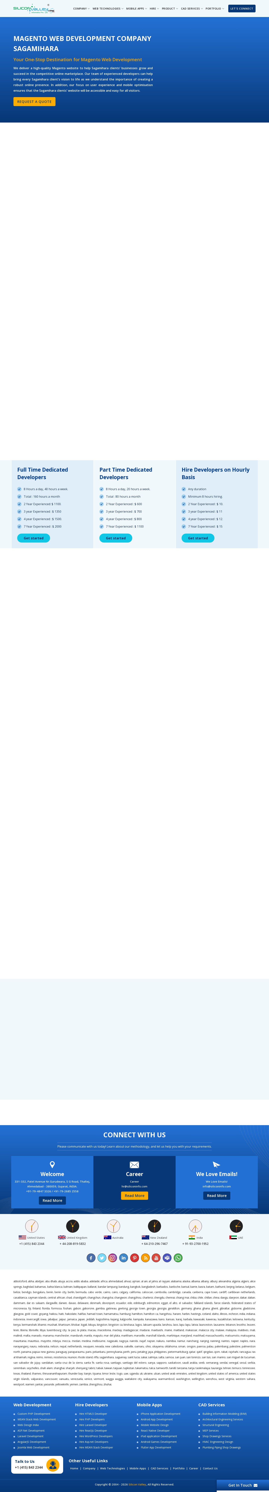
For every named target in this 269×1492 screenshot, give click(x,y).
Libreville (33, 1330)
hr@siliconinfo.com (134, 1186)
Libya (42, 1330)
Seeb (202, 1362)
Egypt (164, 1303)
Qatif (199, 1352)
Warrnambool (166, 1379)
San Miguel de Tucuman (241, 1357)
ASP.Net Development (31, 1430)
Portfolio (179, 1468)
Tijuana (97, 1373)
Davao (72, 1303)
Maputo (98, 1335)
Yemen (74, 1384)
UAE (126, 1373)
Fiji (29, 1308)
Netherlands (75, 1346)
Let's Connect (242, 8)
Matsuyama (248, 1335)
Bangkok (135, 1286)
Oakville (128, 1346)
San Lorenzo (193, 1357)
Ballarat (92, 1286)
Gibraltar (225, 1308)
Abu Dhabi (51, 1281)
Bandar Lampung (108, 1286)
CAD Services (159, 1468)
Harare (177, 1314)
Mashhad (198, 1335)
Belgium (250, 1286)
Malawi (220, 1330)
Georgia (151, 1308)
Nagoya (123, 1341)
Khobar (75, 1324)
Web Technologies (112, 1468)
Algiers (245, 1281)
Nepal (63, 1346)
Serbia (251, 1362)
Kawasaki (199, 1319)
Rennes (48, 1357)
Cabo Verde (95, 1292)
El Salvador (185, 1303)
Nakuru (160, 1341)
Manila (88, 1335)
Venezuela (77, 1379)
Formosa (56, 1308)
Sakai (144, 1357)
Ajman (136, 1281)
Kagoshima (102, 1319)
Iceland (206, 1314)
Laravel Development (31, 1436)
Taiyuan (117, 1368)
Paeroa (201, 1346)
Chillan (208, 1297)
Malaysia (231, 1330)
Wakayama (150, 1379)
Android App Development (157, 1419)
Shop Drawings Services (216, 1436)
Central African (56, 1297)
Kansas (170, 1319)
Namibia (171, 1341)
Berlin (71, 1292)
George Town (137, 1308)
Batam (210, 1286)
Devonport (108, 1303)
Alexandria (225, 1281)
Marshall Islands (156, 1335)
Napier (235, 1341)
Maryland (186, 1335)
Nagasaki (112, 1341)
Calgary (123, 1292)
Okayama (157, 1346)
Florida (46, 1308)
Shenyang (81, 1368)
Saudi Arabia (189, 1362)
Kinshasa (129, 1324)
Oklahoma (171, 1346)
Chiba (193, 1297)
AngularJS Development (32, 1442)
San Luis (206, 1357)
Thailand (26, 1373)
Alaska (186, 1281)
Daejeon (234, 1297)
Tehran (227, 1368)
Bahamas (40, 1286)
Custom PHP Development (34, 1413)
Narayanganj (20, 1346)
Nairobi (134, 1341)
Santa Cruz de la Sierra (69, 1362)
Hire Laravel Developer (93, 1425)
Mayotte (46, 1341)
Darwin (63, 1303)
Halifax (82, 1314)
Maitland (179, 1330)
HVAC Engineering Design (217, 1442)
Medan (76, 1341)
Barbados (162, 1286)
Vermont (99, 1379)
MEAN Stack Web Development (37, 1419)
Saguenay (121, 1357)
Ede (130, 1303)
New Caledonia (114, 1346)
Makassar (191, 1330)
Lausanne (219, 1324)
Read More (52, 1200)
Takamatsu (141, 1368)
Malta (26, 1335)
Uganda (134, 1373)
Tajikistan (128, 1368)
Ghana (197, 1308)
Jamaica (72, 1319)
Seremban (19, 1368)
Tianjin (87, 1373)
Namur (181, 1341)
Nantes (225, 1341)
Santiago (116, 1362)
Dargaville (51, 1303)
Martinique (173, 1335)
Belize (16, 1292)
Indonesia (19, 1319)
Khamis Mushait (47, 1324)
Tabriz (92, 1368)
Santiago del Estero (135, 1362)
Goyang (43, 1314)
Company (89, 1468)
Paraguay (61, 1352)
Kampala (138, 1319)
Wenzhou (211, 1379)
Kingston (102, 1324)
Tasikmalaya (203, 1368)
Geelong (123, 1308)
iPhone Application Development (160, 1413)
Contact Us (210, 1468)
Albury (213, 1281)
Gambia (100, 1308)
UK (141, 1373)
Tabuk (99, 1368)
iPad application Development (159, 1436)
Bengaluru (39, 1292)
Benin (50, 1292)
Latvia (195, 1324)
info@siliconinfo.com (217, 1186)
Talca (152, 1368)
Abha (31, 1281)
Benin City (60, 1292)
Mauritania (19, 1341)
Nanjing (204, 1341)
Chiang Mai (182, 1297)
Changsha (107, 1297)
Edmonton (153, 1303)
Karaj (179, 1319)
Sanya (151, 1362)
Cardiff (222, 1292)
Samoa (169, 1357)
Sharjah (70, 1368)
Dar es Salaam (35, 1303)
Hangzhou (165, 1314)
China (216, 1297)
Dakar (243, 1297)
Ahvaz (127, 1281)
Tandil (172, 1368)
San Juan (180, 1357)
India (242, 1314)
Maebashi (157, 1330)
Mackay (117, 1330)
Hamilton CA (151, 1314)
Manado (36, 1335)
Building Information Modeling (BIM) (224, 1413)
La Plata (81, 1330)
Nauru (33, 1346)
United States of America (223, 1373)
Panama (26, 1352)
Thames (36, 1373)
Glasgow (18, 1314)
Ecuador (121, 1303)
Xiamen (29, 1384)
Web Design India (28, 1425)
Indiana (250, 1314)
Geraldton (174, 1308)
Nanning (215, 1341)
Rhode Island (85, 1357)
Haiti (61, 1314)
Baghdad (28, 1286)
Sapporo (162, 1362)
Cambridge (174, 1292)
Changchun (94, 1297)
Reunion (72, 1357)
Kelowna (238, 1319)
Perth (126, 1352)
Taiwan (108, 1368)
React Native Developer (155, 1430)
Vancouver (51, 1379)
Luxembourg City (57, 1330)
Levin (16, 1330)
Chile (200, 1297)
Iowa (43, 1319)
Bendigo (27, 1292)
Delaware (83, 1303)
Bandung (124, 1286)
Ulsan (157, 1373)
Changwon (120, 1297)
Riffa (96, 1357)
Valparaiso (37, 1379)
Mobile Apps (138, 1468)
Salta (161, 1357)
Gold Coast (31, 1314)
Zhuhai (107, 1384)
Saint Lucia (134, 1357)
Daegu (224, 1297)
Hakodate (71, 1314)
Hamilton (137, 1314)
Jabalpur (53, 1319)
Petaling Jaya (145, 1352)
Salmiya (152, 1357)
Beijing (230, 1286)
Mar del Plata (112, 1335)
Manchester (62, 1335)
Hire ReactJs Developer (93, 1430)
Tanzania (182, 1368)
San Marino (218, 1357)
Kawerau (211, 1319)
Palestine (235, 1346)
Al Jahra (153, 1281)
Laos (175, 1324)
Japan (81, 1319)
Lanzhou (167, 1324)
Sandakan (47, 1362)
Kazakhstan (224, 1319)
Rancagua (245, 1352)
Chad (69, 1297)
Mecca (66, 1341)
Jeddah (90, 1319)
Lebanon (231, 1324)
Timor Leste (108, 1373)
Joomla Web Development (34, 1447)
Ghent (214, 1308)
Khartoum (64, 1324)
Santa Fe (89, 1362)
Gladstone (249, 1308)
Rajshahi (233, 1352)
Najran (151, 1341)
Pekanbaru (99, 1352)
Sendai (224, 1362)
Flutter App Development (156, 1447)
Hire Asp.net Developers (93, 1442)
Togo (120, 1373)
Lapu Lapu (184, 1324)
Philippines (160, 1352)
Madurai (145, 1330)
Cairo (115, 1292)
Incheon (233, 1314)
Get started (34, 538)
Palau (210, 1346)
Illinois (223, 1314)
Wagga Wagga (114, 1379)
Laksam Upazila (152, 1324)
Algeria (236, 1281)
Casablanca (20, 1297)
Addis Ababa (81, 1281)
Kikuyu (92, 1324)
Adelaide (94, 1281)
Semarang (212, 1362)
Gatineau (111, 1308)
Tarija (191, 1368)
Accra (69, 1281)
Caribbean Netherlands (241, 1292)
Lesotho (241, 1324)
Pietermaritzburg (178, 1352)
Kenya (17, 1324)
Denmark (95, 1303)
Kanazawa (151, 1319)
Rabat (224, 1352)
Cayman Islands (37, 1297)
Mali (252, 1330)
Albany (205, 1281)
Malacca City (206, 1330)
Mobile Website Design (155, 1425)
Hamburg (125, 1314)
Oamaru (139, 1346)
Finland (37, 1308)
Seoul (243, 1362)
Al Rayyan (164, 1281)
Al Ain (144, 1281)
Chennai (170, 1297)
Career (193, 1468)
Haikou (53, 1314)
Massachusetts (214, 1335)
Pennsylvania (114, 1352)
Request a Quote (34, 101)
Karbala (187, 1319)
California (134, 1292)
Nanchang (192, 1341)
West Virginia (226, 1379)
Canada (186, 1292)
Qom (217, 1352)
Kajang (115, 1319)
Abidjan (39, 1281)
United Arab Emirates (174, 1373)
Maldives (243, 1330)
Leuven (251, 1324)
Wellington (198, 1379)
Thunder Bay (75, 1373)
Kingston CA (116, 1324)
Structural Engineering (215, 1425)
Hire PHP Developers (92, 1419)
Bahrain (68, 1286)
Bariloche (174, 1286)
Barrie (193, 1286)
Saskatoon (174, 1362)
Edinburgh (140, 1303)
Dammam (19, 1303)
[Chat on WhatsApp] (178, 1258)
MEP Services (210, 1430)
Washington (183, 1379)
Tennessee (248, 1368)
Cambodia (160, 1292)
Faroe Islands (222, 1303)
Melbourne (98, 1341)
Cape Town (211, 1292)
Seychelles (33, 1368)
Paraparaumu (76, 1352)
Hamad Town (95, 1314)
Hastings (196, 1314)
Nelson (54, 1346)
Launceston (205, 1324)
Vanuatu (64, 1379)
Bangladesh (148, 1286)
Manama (48, 1335)
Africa (104, 1281)
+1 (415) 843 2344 (29, 1467)
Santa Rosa (102, 1362)
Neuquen (88, 1346)
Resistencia (60, 1357)
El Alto (173, 1303)
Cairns (106, 1292)
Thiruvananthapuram (55, 1373)
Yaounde (49, 1384)
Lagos (138, 1324)
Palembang (221, 1346)
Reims (39, 1357)
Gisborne (236, 1308)
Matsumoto (232, 1335)
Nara (252, 1341)
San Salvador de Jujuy (26, 1362)
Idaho (215, 1314)
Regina (31, 1357)
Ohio (148, 1346)
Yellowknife (62, 1384)
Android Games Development (159, 1442)
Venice (88, 1379)
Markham (127, 1335)
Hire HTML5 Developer (93, 1413)
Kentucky (249, 1319)
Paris (89, 1352)
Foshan (67, 1308)
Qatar (192, 1352)
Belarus (240, 1286)
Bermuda (81, 1292)
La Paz (72, 1330)
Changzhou (134, 1297)
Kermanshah (29, 1324)
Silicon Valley (137, 1484)
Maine (168, 1330)
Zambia (83, 1384)
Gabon (77, 1308)
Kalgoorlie (126, 1319)
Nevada (99, 1346)
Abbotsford (20, 1281)
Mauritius (33, 1341)
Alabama (176, 1281)
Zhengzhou (95, 1384)
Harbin (186, 1314)
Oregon (191, 1346)
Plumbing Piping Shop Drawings (221, 1447)
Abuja (61, 1281)
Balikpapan (80, 1286)
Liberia (23, 1330)
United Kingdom (197, 1373)
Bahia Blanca (54, 1286)
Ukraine (148, 1373)
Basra (201, 1286)
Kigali (84, 1324)
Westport (18, 1384)
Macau (92, 1330)
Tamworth (162, 1368)
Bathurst (220, 1286)
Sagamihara (107, 1357)
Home (74, 1468)
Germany (186, 1308)
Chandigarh (79, 1297)
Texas (16, 1373)
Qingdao (208, 1352)
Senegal (233, 1362)
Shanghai (59, 1368)
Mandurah (76, 1335)
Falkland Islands (203, 1303)
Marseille (139, 1335)
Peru (133, 1352)
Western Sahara (245, 1379)
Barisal (185, 1286)
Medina (86, 1341)
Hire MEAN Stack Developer (96, 1447)
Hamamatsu (111, 1314)
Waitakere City (133, 1379)
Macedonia (104, 1330)
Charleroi (148, 1297)
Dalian (251, 1297)
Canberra (197, 1292)
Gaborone (88, 1308)
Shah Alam (46, 1368)
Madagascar (130, 1330)
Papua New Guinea (43, 1352)
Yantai (39, 1384)
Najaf (143, 1341)
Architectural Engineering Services (222, 1419)
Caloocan (147, 1292)
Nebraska (43, 1346)
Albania (195, 1281)
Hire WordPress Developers (96, 1436)
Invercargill (33, 1319)
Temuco (236, 1368)
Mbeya (56, 1341)
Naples (244, 1341)
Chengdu (159, 1297)
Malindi (17, 1335)
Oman (181, 1346)
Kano (162, 1319)
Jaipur (62, 1319)
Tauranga (216, 1368)
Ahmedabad (116, 1281)
